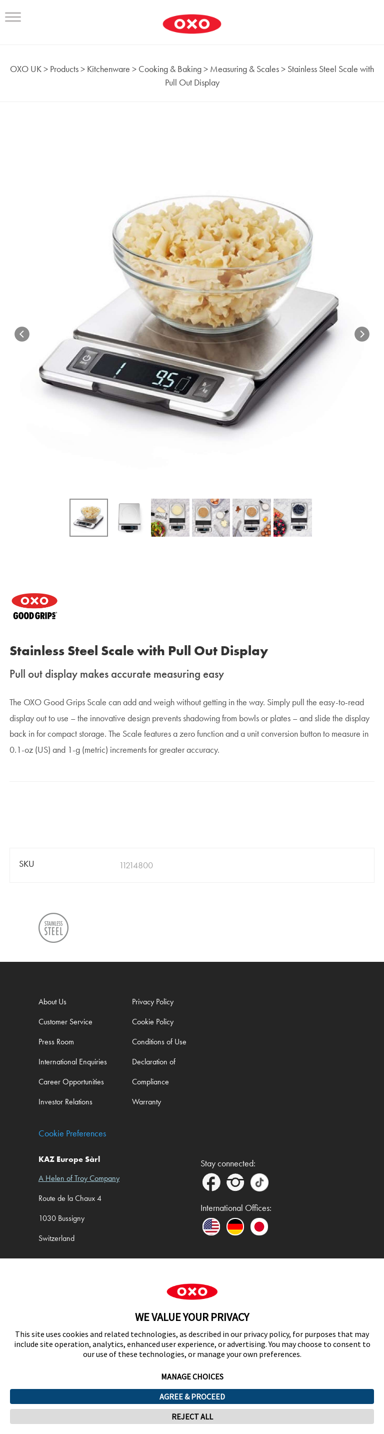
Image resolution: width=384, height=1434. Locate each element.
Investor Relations (65, 1101)
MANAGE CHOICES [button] (192, 1376)
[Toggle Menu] (13, 17)
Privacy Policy (153, 1001)
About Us (52, 1001)
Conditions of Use (159, 1041)
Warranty (146, 1101)
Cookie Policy (153, 1021)
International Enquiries (72, 1061)
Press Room (56, 1041)
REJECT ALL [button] (192, 1416)
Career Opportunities (71, 1081)
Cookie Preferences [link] (72, 1133)
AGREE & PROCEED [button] (192, 1396)
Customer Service (65, 1021)
